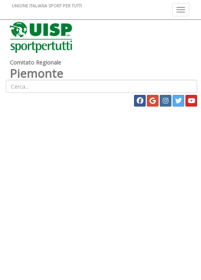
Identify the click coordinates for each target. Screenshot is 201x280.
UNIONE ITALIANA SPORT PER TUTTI (47, 6)
